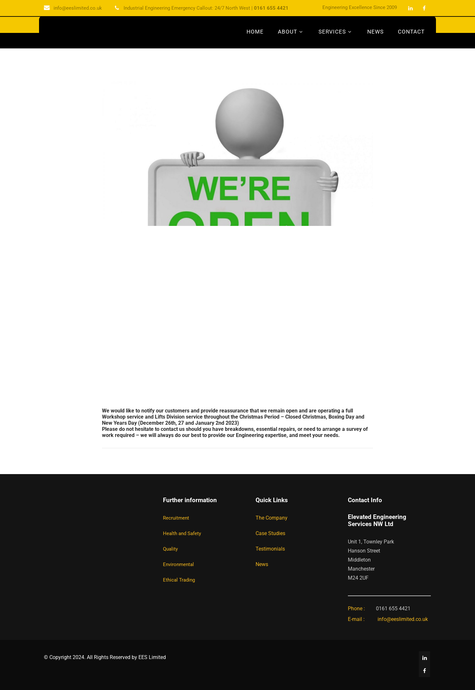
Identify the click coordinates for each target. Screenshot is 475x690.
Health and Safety (182, 533)
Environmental (178, 564)
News (375, 31)
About (291, 31)
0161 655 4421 (271, 8)
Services (335, 31)
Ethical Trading (179, 580)
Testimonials (270, 549)
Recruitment (176, 518)
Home (255, 31)
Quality (170, 549)
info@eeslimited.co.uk (78, 8)
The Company (272, 518)
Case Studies (270, 533)
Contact (411, 31)
